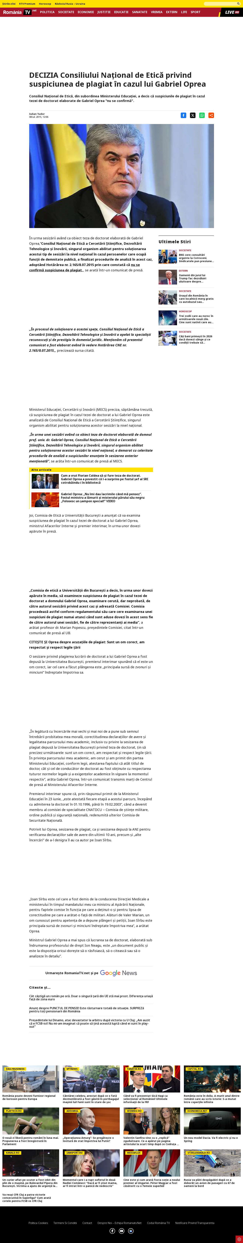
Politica (47, 12)
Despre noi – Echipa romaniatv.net (120, 1222)
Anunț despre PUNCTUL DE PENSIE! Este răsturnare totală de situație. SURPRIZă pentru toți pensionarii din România (86, 1010)
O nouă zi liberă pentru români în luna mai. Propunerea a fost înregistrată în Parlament (30, 1141)
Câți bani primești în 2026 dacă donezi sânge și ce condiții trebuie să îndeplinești (195, 339)
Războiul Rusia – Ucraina (70, 3)
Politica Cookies (38, 1222)
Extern (171, 12)
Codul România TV (158, 1222)
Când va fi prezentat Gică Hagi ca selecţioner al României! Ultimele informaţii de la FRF (145, 1099)
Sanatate (139, 12)
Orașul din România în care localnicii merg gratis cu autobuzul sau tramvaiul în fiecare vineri (196, 298)
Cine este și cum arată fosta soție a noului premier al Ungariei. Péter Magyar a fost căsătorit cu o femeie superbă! (151, 1183)
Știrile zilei (9, 3)
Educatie (121, 12)
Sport (195, 12)
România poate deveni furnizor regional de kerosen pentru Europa (28, 1097)
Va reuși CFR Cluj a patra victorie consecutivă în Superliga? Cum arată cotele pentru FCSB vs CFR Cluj (26, 1197)
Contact (87, 1222)
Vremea (156, 12)
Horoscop (45, 3)
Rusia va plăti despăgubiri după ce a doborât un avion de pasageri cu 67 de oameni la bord (209, 1183)
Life (184, 12)
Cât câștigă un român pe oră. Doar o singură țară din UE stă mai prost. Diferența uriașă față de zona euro (91, 998)
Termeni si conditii (65, 1222)
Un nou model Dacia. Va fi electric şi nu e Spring (211, 1139)
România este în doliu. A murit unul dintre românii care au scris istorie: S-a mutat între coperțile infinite (211, 1099)
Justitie (104, 12)
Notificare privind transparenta (194, 1222)
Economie (86, 12)
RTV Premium (27, 3)
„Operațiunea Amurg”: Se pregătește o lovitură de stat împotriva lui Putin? (88, 1139)
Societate (66, 12)
